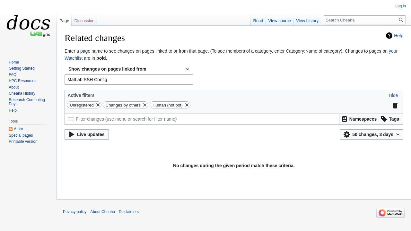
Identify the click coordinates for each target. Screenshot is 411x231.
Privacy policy (74, 212)
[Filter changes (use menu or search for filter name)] (202, 119)
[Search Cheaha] (365, 19)
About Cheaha (102, 212)
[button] (393, 95)
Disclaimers (129, 212)
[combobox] (129, 69)
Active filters (80, 95)
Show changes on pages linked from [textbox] (107, 69)
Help (398, 35)
